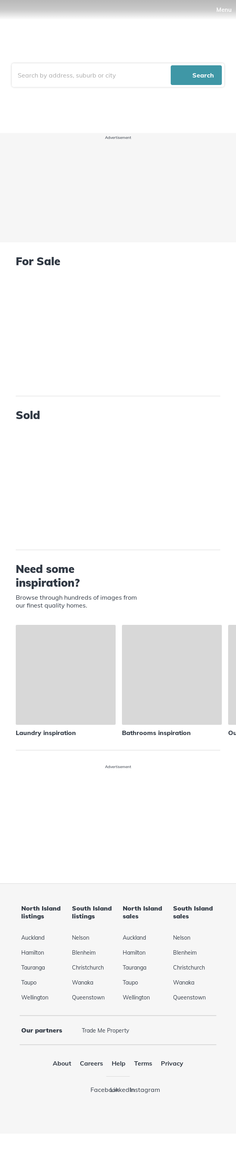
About (62, 1082)
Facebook (98, 1108)
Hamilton (32, 971)
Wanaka (82, 1001)
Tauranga (33, 986)
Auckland (32, 956)
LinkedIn (118, 1108)
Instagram (138, 1108)
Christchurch (88, 986)
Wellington (34, 1016)
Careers (91, 1082)
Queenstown (88, 1016)
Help (118, 1082)
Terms (143, 1082)
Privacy (172, 1082)
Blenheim (84, 971)
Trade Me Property (105, 1049)
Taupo (29, 1001)
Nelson (80, 956)
